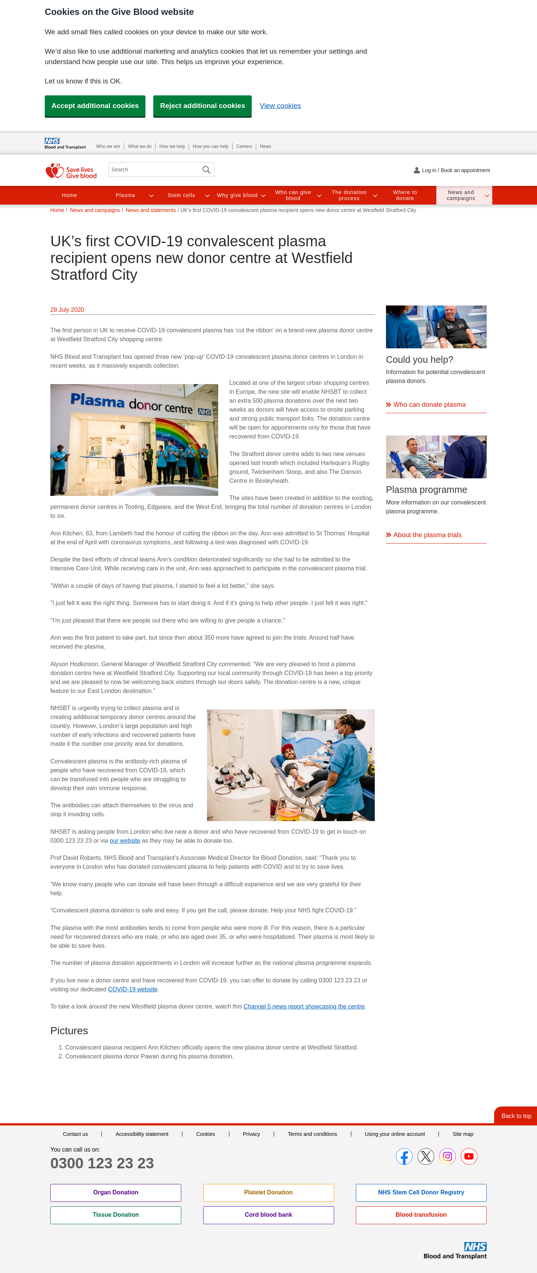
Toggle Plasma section (151, 195)
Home (69, 195)
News (265, 146)
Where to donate (405, 195)
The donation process (349, 195)
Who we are (108, 146)
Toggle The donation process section (374, 195)
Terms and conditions (312, 1134)
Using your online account (395, 1134)
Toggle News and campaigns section (486, 195)
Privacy (251, 1134)
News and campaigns (461, 195)
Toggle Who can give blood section (318, 195)
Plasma (125, 195)
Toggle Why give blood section (262, 195)
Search (206, 169)
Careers (244, 146)
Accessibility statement (142, 1134)
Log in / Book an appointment (456, 170)
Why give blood (237, 195)
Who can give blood (293, 195)
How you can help (210, 146)
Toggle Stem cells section (207, 195)
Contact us (75, 1134)
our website (125, 840)
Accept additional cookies (95, 106)
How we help (172, 146)
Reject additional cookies (202, 106)
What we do (139, 146)
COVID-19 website (133, 989)
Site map (463, 1134)
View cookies (280, 106)
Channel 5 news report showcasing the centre (304, 1006)
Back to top (516, 1116)
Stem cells (181, 195)
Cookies (205, 1134)
